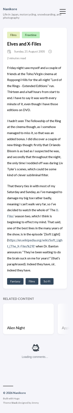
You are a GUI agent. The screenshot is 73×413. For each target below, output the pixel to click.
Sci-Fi (47, 281)
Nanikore (10, 9)
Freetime (30, 35)
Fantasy (15, 281)
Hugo (16, 398)
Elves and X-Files (24, 44)
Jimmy (35, 402)
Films (13, 35)
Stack (14, 402)
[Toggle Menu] (62, 11)
